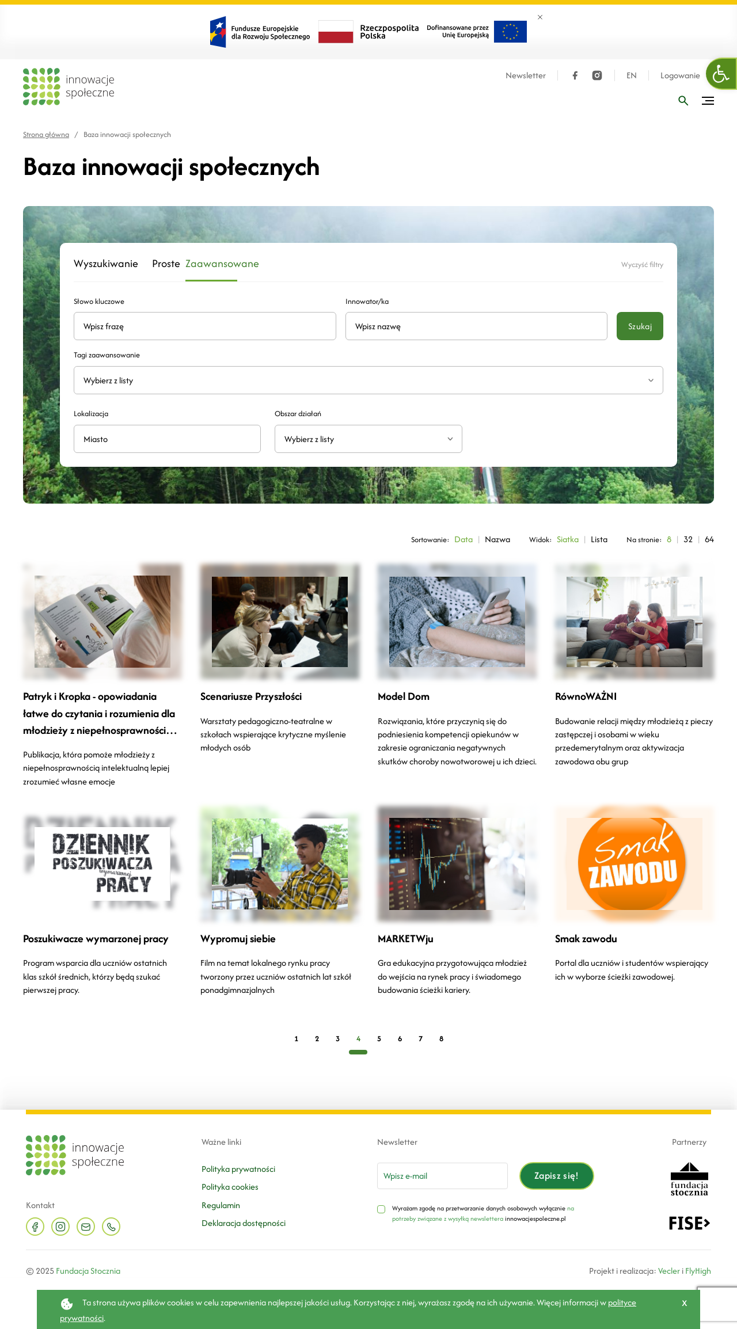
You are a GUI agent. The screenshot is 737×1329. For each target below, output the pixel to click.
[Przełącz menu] (708, 101)
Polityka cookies (230, 1187)
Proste (162, 264)
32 (688, 539)
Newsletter (526, 75)
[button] (721, 74)
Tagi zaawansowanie (107, 354)
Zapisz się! (556, 1175)
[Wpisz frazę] (683, 101)
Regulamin (221, 1205)
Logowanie (680, 75)
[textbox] (363, 438)
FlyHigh (698, 1271)
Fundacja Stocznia (88, 1271)
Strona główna (46, 134)
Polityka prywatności (238, 1169)
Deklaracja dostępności (244, 1223)
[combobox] (368, 439)
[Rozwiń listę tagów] (651, 380)
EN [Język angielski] (631, 75)
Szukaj (640, 326)
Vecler (669, 1271)
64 (709, 539)
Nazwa (497, 539)
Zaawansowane (211, 264)
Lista (599, 539)
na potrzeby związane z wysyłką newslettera (483, 1213)
